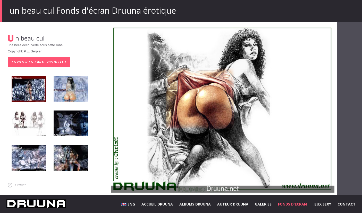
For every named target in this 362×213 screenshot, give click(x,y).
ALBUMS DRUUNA (195, 204)
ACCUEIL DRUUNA (157, 204)
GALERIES (263, 204)
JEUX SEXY (322, 204)
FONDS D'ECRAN (292, 204)
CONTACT (347, 204)
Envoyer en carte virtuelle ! (39, 61)
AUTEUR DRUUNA (232, 204)
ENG (128, 204)
